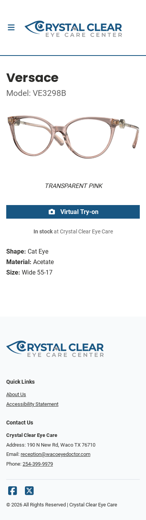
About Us (16, 394)
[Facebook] (12, 493)
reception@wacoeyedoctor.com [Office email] (55, 454)
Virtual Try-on (73, 212)
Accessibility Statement (32, 404)
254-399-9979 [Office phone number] (38, 464)
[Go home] (73, 27)
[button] (11, 27)
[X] (29, 493)
